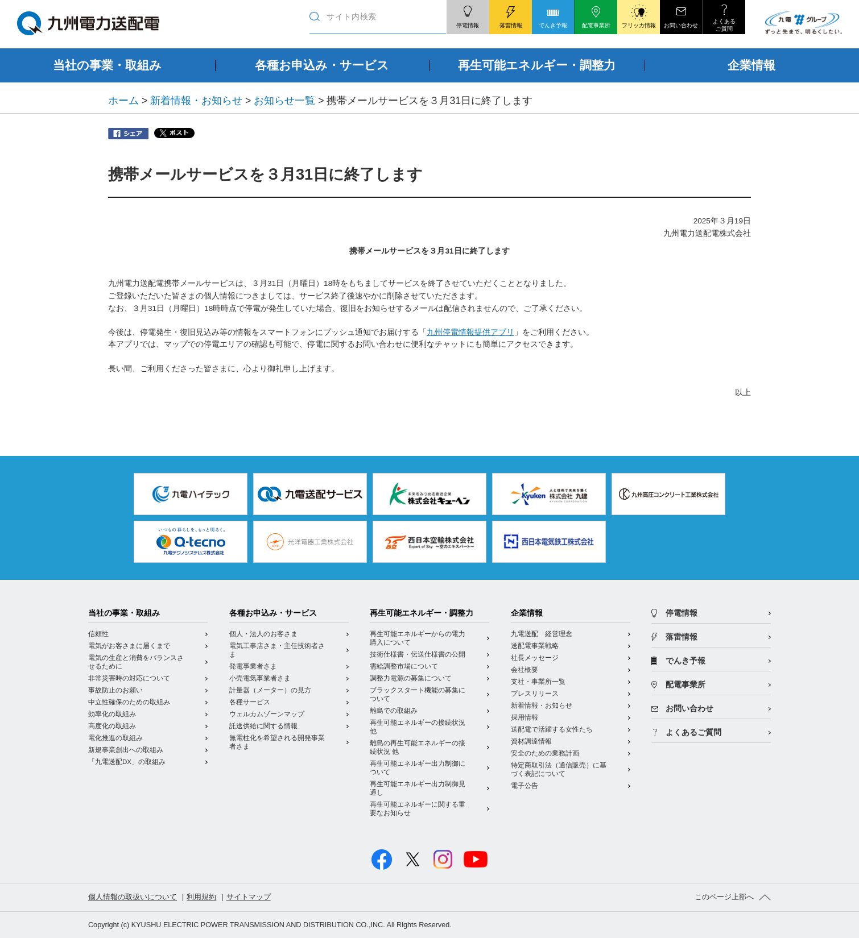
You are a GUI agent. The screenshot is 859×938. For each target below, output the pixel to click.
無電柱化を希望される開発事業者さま (277, 742)
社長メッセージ (535, 657)
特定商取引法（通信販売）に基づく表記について (558, 769)
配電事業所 (685, 684)
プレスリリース (535, 693)
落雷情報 (681, 637)
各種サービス (249, 702)
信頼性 (98, 633)
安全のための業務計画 (545, 753)
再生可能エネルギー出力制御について (417, 767)
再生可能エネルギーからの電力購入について (417, 638)
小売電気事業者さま (260, 678)
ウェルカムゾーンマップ (266, 714)
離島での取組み (394, 710)
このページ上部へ (724, 897)
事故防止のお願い (115, 690)
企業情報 (527, 613)
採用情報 (524, 717)
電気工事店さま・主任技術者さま (277, 650)
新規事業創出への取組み (125, 749)
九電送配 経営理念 (541, 633)
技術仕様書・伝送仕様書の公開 (417, 654)
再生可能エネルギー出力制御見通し (417, 788)
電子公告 (524, 785)
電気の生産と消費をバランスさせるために (136, 662)
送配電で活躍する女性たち (552, 729)
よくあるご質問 (693, 732)
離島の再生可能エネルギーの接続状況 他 (417, 747)
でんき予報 (685, 661)
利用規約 (201, 897)
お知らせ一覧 (284, 100)
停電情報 (681, 613)
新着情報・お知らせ (196, 100)
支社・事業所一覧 (538, 681)
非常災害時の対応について (129, 678)
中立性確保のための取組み (129, 702)
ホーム (123, 100)
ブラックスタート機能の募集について (417, 694)
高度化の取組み (112, 726)
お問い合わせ (689, 708)
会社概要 (524, 669)
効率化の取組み (112, 714)
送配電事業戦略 (535, 645)
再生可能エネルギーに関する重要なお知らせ (417, 808)
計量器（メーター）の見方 (270, 690)
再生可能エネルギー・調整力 (421, 613)
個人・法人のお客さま (263, 633)
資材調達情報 (531, 741)
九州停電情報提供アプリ (470, 332)
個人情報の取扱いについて (132, 897)
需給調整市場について (404, 666)
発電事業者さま (253, 666)
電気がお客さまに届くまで (129, 645)
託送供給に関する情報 (263, 726)
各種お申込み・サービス (273, 613)
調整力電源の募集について (411, 678)
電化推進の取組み (115, 737)
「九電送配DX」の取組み (127, 761)
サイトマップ (248, 897)
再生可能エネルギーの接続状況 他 (417, 726)
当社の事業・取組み (124, 613)
